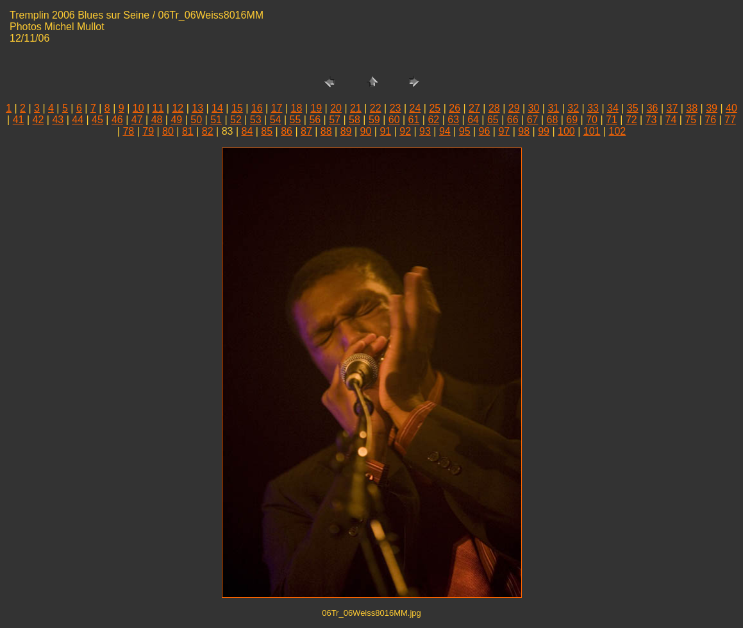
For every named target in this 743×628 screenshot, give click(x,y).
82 (207, 131)
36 (652, 108)
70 (591, 119)
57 (334, 119)
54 (275, 119)
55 (295, 119)
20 (336, 108)
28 (494, 108)
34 (613, 108)
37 (672, 108)
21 (356, 108)
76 (710, 119)
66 (513, 119)
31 (553, 108)
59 (374, 119)
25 (434, 108)
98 (524, 131)
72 (631, 119)
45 (97, 119)
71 (611, 119)
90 (366, 131)
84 (247, 131)
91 (385, 131)
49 (176, 119)
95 (465, 131)
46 (117, 119)
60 (394, 119)
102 (617, 131)
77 (730, 119)
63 (453, 119)
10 (138, 108)
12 (177, 108)
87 (306, 131)
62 (433, 119)
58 (354, 119)
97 (504, 131)
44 (77, 119)
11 (158, 108)
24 (415, 108)
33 (593, 108)
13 (197, 108)
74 (671, 119)
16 (257, 108)
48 (157, 119)
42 (38, 119)
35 (633, 108)
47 (137, 119)
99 (543, 131)
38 (691, 108)
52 (236, 119)
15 (237, 108)
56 (315, 119)
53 (256, 119)
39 (711, 108)
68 (552, 119)
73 (651, 119)
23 (395, 108)
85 (266, 131)
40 (731, 108)
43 (57, 119)
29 (514, 108)
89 (346, 131)
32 (573, 108)
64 (473, 119)
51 (216, 119)
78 (128, 131)
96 (484, 131)
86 (286, 131)
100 (566, 131)
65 (493, 119)
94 (445, 131)
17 (277, 108)
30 (534, 108)
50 (196, 119)
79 (148, 131)
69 (572, 119)
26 (454, 108)
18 (296, 108)
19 (316, 108)
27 (474, 108)
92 (405, 131)
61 (414, 119)
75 (690, 119)
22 (375, 108)
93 (425, 131)
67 (532, 119)
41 (18, 119)
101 (592, 131)
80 (168, 131)
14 (217, 108)
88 (326, 131)
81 (188, 131)
